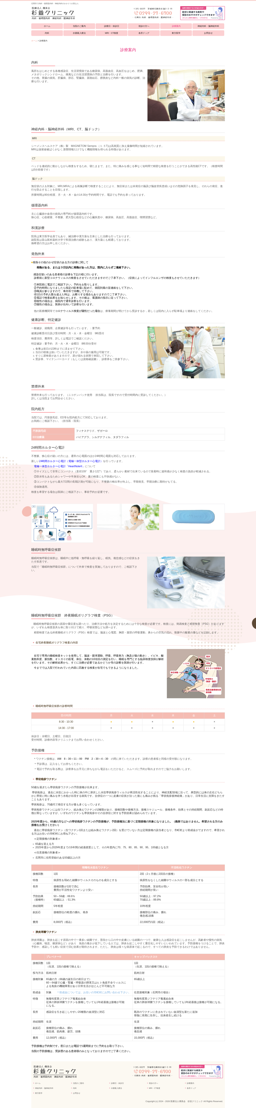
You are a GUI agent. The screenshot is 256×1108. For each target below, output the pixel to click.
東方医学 (176, 33)
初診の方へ (144, 26)
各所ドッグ (144, 33)
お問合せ (208, 33)
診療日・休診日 (111, 26)
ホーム (47, 26)
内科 (47, 33)
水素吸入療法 (79, 33)
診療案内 (176, 26)
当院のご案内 (79, 26)
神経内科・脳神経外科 (208, 26)
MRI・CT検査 (111, 33)
